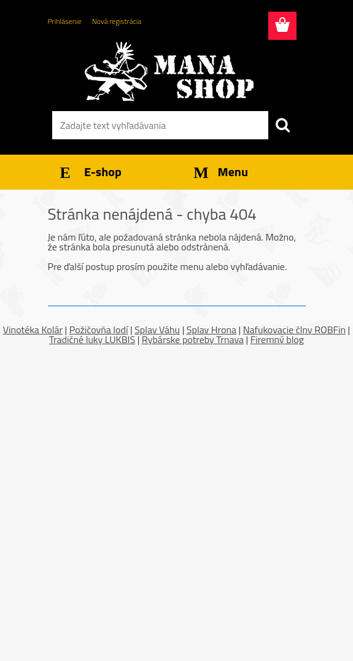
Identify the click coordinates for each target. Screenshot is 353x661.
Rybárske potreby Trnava (193, 339)
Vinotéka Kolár (33, 329)
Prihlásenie (65, 21)
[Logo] (169, 71)
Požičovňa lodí (98, 329)
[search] (282, 125)
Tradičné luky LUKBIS (92, 339)
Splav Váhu (157, 329)
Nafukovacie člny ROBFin (294, 329)
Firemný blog (277, 339)
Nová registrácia (117, 21)
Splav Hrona (211, 329)
